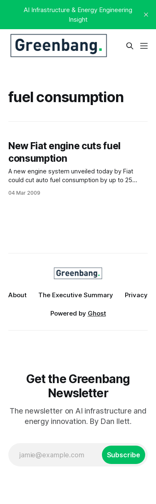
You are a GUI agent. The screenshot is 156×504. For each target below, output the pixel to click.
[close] (146, 14)
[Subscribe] (123, 455)
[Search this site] (129, 46)
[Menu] (144, 46)
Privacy (136, 295)
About (17, 295)
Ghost (97, 313)
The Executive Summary (75, 295)
